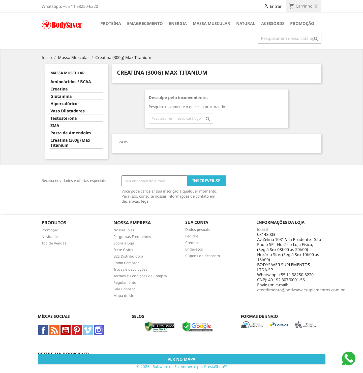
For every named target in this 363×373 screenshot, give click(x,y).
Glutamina (61, 96)
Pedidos (192, 236)
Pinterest (77, 330)
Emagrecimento (145, 23)
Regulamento (124, 282)
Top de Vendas (54, 243)
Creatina (59, 89)
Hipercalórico (63, 103)
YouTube (65, 330)
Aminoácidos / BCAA (70, 81)
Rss (54, 330)
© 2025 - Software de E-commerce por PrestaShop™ (181, 366)
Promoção (302, 23)
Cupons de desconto (202, 255)
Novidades (50, 236)
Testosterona (63, 118)
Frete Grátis (123, 249)
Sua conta (196, 222)
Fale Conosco (124, 289)
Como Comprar (126, 262)
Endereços (194, 249)
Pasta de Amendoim (70, 133)
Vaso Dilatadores (67, 111)
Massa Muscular (211, 23)
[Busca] (289, 38)
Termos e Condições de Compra (140, 275)
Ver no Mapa (181, 359)
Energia (178, 23)
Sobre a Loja (123, 243)
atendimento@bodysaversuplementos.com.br (301, 290)
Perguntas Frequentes (132, 236)
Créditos (192, 242)
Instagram (99, 330)
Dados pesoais (197, 229)
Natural (245, 23)
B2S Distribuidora (128, 256)
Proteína (110, 23)
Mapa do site (124, 295)
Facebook (43, 330)
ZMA (54, 125)
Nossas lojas (123, 230)
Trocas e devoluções (130, 269)
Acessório (272, 23)
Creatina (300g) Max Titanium (70, 143)
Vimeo (88, 330)
